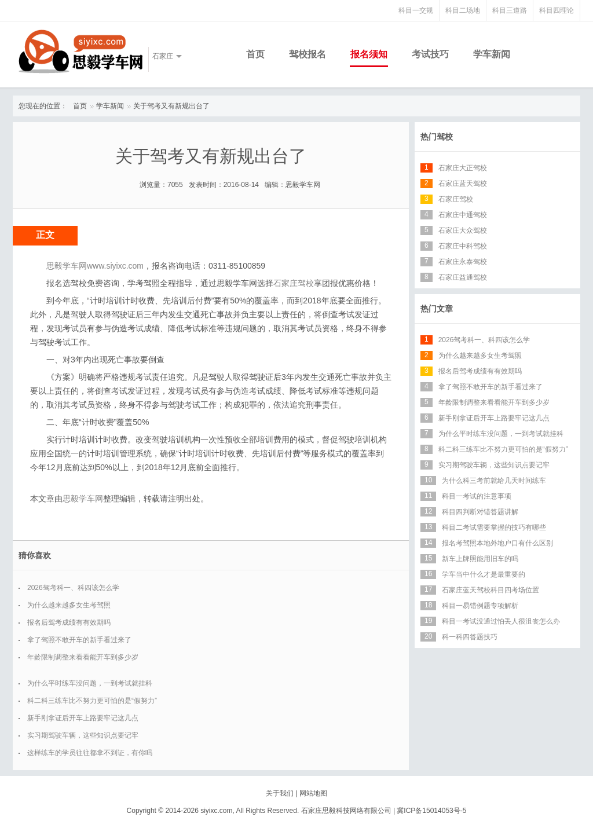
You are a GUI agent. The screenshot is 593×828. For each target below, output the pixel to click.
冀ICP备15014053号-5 (431, 811)
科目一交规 (415, 10)
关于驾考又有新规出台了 (171, 106)
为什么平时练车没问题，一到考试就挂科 (89, 683)
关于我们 (280, 793)
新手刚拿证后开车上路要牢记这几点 (82, 718)
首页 (255, 54)
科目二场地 (462, 10)
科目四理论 (556, 10)
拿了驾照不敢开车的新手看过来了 (79, 640)
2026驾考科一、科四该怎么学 (73, 588)
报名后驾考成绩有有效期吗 (69, 622)
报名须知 (368, 54)
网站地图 (313, 793)
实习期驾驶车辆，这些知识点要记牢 (82, 735)
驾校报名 (307, 54)
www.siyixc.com (115, 265)
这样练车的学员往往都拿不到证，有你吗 (89, 753)
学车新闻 (491, 54)
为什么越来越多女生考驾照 (69, 605)
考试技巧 (430, 54)
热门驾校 (436, 136)
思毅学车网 (83, 498)
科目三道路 (509, 10)
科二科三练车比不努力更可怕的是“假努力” (92, 701)
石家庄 (162, 56)
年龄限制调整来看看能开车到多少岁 (82, 657)
